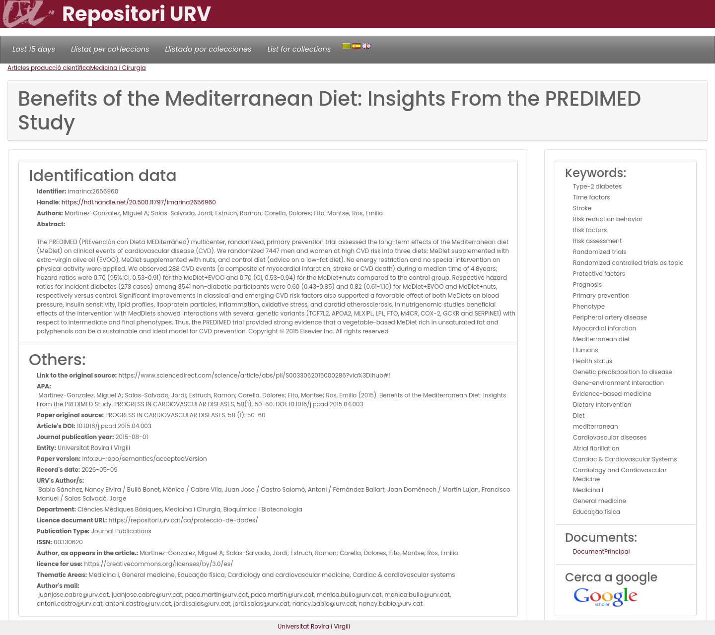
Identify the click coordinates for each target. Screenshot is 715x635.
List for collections (299, 49)
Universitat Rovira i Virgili (314, 626)
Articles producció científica (48, 68)
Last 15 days (33, 49)
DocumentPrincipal (601, 551)
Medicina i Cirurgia (117, 68)
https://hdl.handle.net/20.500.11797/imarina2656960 (139, 202)
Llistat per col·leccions (110, 49)
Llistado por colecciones (208, 49)
